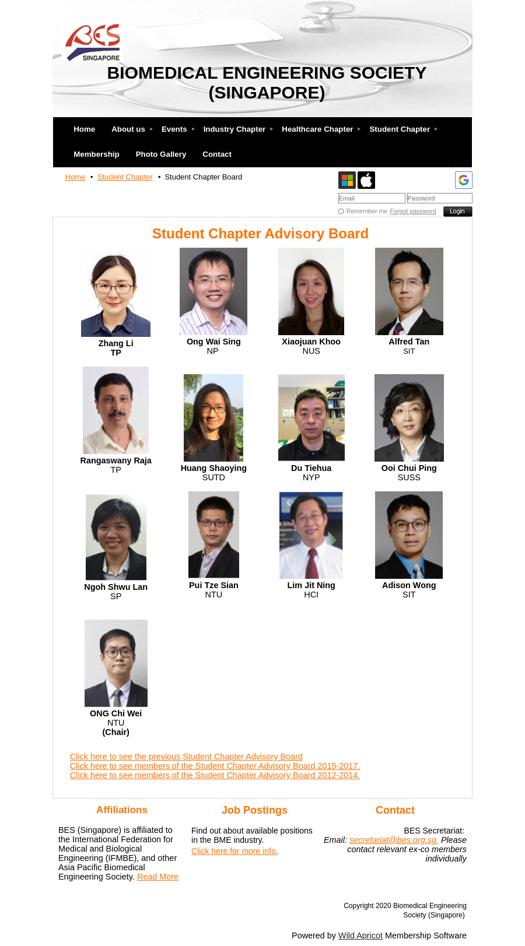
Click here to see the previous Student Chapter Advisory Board (186, 756)
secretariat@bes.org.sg (394, 840)
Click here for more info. (234, 851)
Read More (157, 876)
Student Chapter (125, 177)
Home (75, 177)
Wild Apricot (360, 935)
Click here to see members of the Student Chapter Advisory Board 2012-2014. (215, 775)
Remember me (366, 211)
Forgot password (413, 211)
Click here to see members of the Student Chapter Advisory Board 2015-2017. (215, 766)
